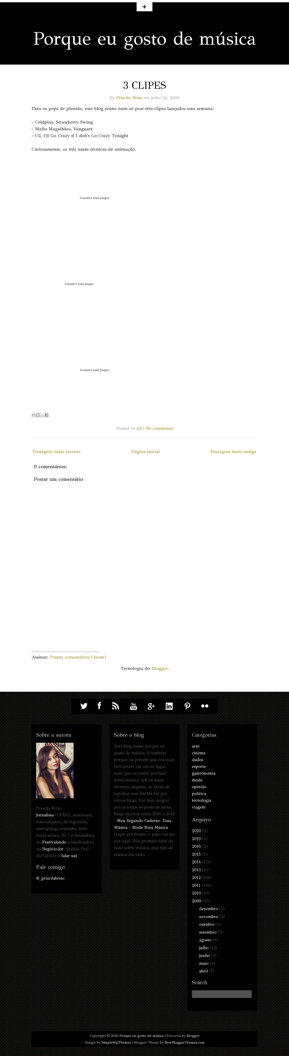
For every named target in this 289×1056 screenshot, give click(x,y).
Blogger (159, 668)
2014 (196, 862)
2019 (196, 838)
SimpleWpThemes (116, 1042)
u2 (139, 428)
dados (197, 759)
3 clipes (144, 85)
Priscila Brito (129, 97)
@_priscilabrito (50, 878)
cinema (198, 752)
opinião (199, 786)
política (199, 793)
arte (195, 746)
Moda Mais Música (150, 827)
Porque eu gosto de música (144, 38)
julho (203, 947)
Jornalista (45, 815)
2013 (196, 869)
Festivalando (54, 842)
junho (204, 955)
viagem (198, 807)
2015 (196, 854)
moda (197, 780)
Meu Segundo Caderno (138, 820)
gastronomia (203, 773)
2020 (196, 830)
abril (203, 971)
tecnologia (201, 800)
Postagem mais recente (56, 451)
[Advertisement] (65, 623)
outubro (206, 924)
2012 (196, 877)
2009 (196, 901)
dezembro (208, 908)
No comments (159, 428)
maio (203, 963)
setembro (208, 932)
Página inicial (145, 451)
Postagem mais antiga (233, 451)
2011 (196, 885)
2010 (196, 893)
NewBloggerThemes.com (185, 1042)
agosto (205, 939)
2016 (196, 846)
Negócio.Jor (52, 848)
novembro (208, 916)
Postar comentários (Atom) (78, 657)
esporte (199, 766)
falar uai (69, 855)
